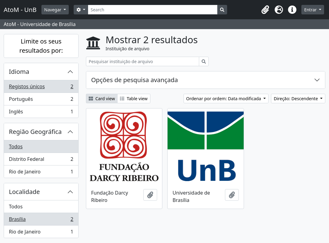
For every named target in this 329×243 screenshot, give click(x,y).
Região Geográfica (35, 131)
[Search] (153, 9)
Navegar (53, 10)
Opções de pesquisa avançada (134, 80)
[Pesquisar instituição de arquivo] (142, 61)
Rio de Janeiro (41, 173)
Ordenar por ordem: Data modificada (224, 98)
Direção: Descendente (296, 98)
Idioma (19, 71)
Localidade (24, 192)
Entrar (311, 10)
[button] (265, 10)
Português (41, 100)
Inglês (41, 113)
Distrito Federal (41, 160)
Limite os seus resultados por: (41, 46)
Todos (16, 146)
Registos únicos (41, 88)
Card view (102, 98)
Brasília (41, 220)
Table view (133, 98)
